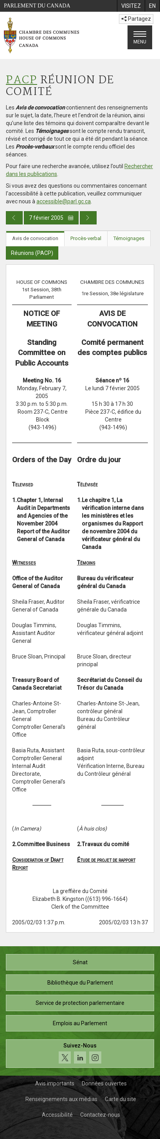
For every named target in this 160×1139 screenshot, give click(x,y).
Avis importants (54, 1083)
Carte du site (120, 1099)
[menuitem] (131, 6)
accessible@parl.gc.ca (63, 201)
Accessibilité (57, 1115)
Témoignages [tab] (128, 238)
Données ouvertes (104, 1083)
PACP (21, 80)
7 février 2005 (51, 218)
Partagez (136, 19)
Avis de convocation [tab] (35, 238)
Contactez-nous (100, 1115)
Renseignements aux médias (61, 1099)
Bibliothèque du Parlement (80, 982)
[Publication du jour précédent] (14, 217)
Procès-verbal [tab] (85, 238)
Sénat (80, 962)
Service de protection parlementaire (80, 1003)
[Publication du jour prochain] (88, 217)
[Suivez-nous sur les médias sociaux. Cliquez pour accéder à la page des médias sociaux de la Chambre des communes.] (80, 1053)
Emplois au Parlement (80, 1023)
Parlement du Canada (37, 6)
